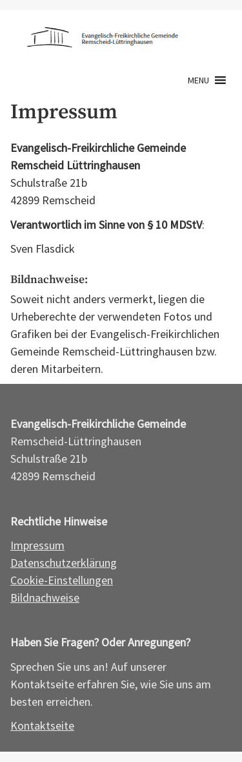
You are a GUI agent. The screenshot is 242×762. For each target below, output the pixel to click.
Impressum (37, 545)
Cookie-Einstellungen (61, 580)
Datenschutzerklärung (63, 562)
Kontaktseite (42, 725)
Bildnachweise (44, 597)
